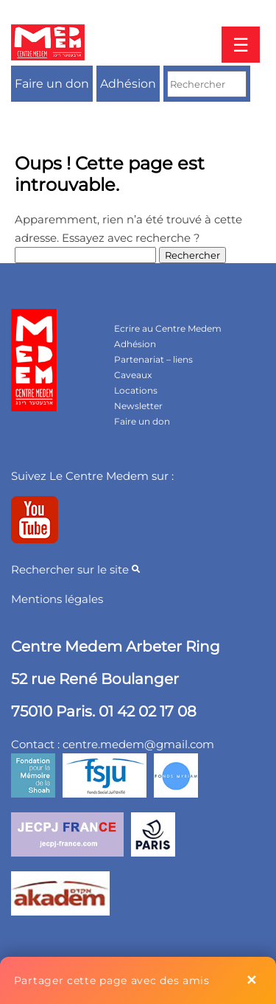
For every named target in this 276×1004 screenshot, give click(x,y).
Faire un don (52, 84)
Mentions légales (57, 599)
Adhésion (128, 84)
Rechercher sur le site (75, 569)
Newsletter (138, 405)
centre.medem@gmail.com (138, 744)
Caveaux (133, 374)
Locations (136, 390)
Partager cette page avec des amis (112, 980)
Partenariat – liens (153, 359)
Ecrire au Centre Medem (168, 328)
